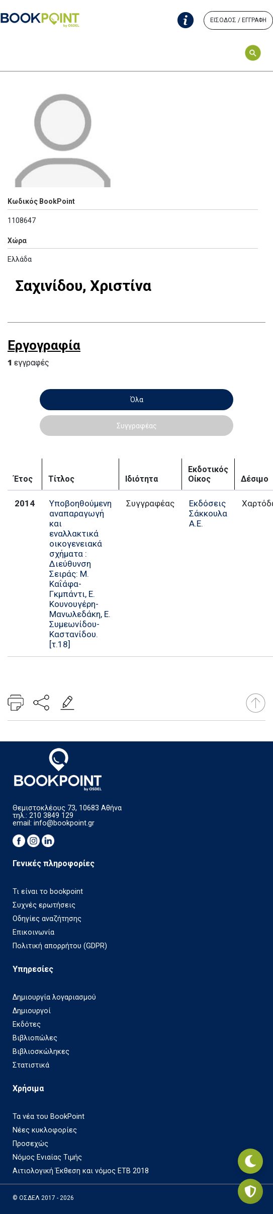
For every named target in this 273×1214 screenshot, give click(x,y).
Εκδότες (27, 1024)
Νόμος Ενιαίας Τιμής (47, 1157)
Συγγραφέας (137, 426)
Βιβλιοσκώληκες (41, 1051)
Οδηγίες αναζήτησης (47, 919)
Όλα (136, 400)
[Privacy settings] (250, 1191)
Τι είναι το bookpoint (48, 891)
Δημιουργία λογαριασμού (54, 997)
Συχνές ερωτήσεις (44, 905)
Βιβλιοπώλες (35, 1038)
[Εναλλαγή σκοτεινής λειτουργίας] (250, 1161)
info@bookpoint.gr (64, 823)
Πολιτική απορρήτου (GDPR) (60, 946)
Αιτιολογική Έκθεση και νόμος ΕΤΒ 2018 (81, 1171)
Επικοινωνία (33, 932)
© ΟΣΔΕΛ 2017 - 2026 (43, 1197)
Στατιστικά (31, 1065)
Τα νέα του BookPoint (48, 1116)
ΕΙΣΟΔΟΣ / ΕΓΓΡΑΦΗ (238, 20)
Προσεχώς (30, 1144)
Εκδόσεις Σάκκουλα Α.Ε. (208, 513)
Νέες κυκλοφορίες (45, 1130)
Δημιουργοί (32, 1011)
